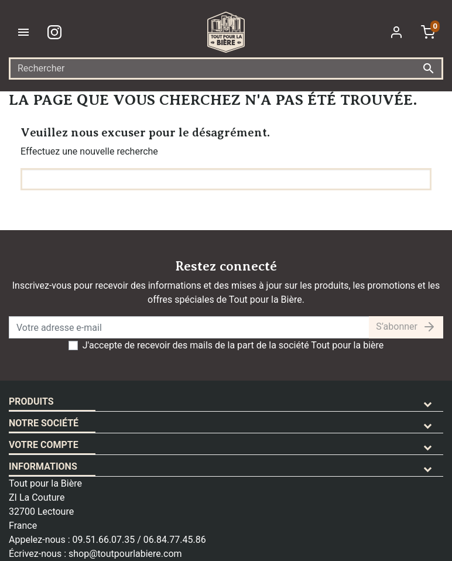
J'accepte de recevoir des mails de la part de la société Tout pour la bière (233, 345)
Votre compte (43, 444)
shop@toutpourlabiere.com (125, 553)
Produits (31, 401)
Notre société (43, 423)
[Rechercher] (226, 68)
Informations (43, 466)
